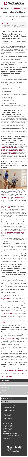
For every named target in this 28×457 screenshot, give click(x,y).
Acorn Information (6, 398)
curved (9, 197)
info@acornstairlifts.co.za (14, 435)
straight (4, 197)
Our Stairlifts (5, 401)
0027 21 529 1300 (8, 440)
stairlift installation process (8, 207)
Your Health (5, 387)
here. (18, 107)
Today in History (5, 394)
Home (3, 23)
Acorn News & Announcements (9, 384)
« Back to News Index (6, 376)
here (4, 322)
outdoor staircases (19, 197)
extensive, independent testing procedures (12, 232)
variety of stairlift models (9, 147)
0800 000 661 (15, 8)
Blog (8, 23)
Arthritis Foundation (6, 313)
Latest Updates (5, 380)
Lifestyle (3, 390)
